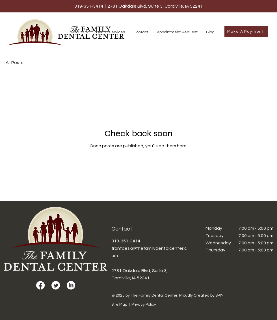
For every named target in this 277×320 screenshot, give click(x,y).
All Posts (14, 62)
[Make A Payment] (246, 31)
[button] (79, 32)
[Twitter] (55, 285)
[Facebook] (40, 285)
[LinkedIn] (71, 285)
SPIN (219, 295)
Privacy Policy (143, 304)
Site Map (119, 304)
